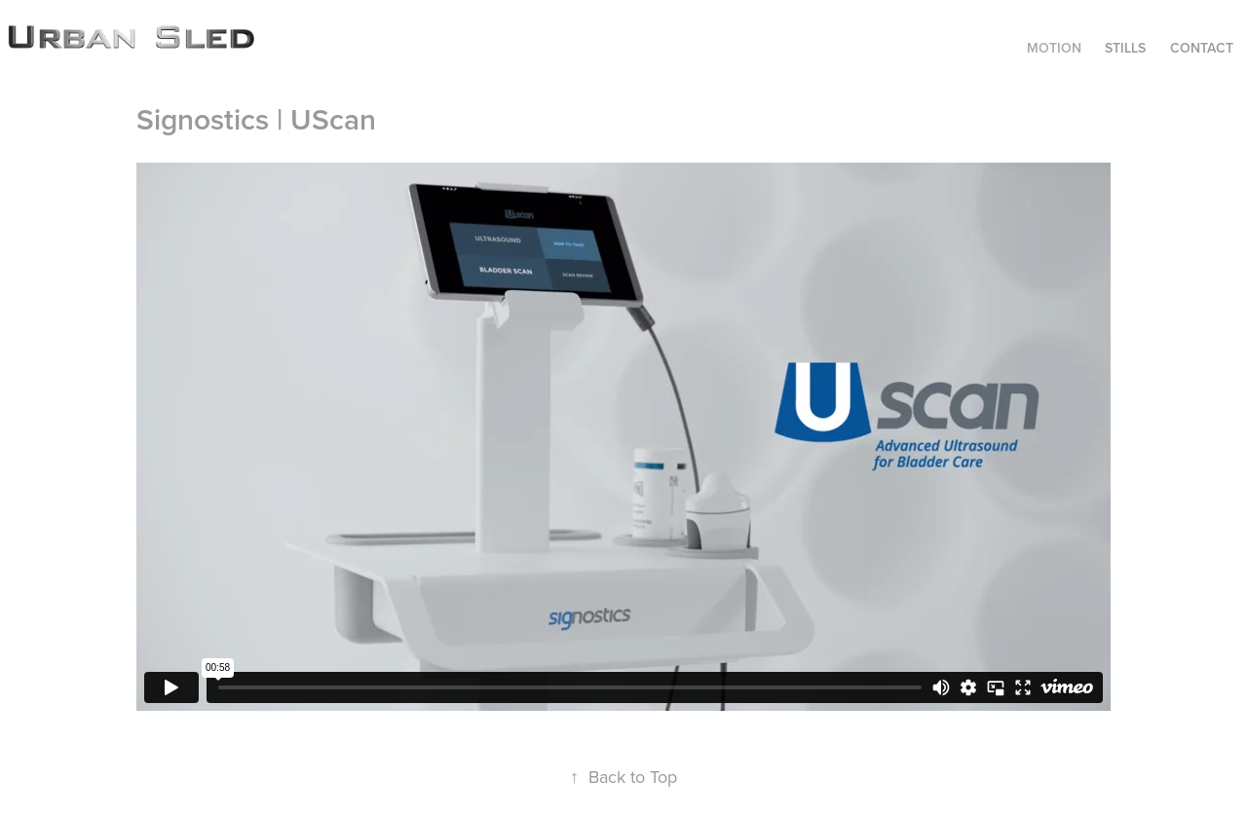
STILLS (1125, 47)
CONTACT (1201, 47)
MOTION (1054, 47)
